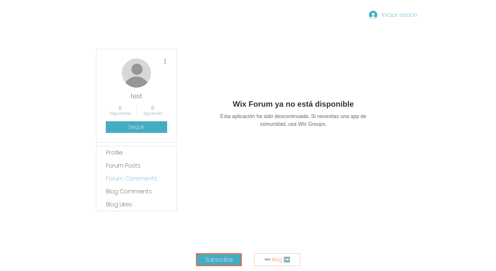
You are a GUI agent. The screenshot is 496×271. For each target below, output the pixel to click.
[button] (219, 259)
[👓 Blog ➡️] (277, 259)
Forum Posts (123, 165)
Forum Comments (131, 178)
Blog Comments (129, 191)
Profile (114, 152)
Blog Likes (119, 204)
